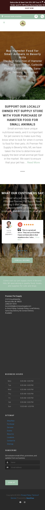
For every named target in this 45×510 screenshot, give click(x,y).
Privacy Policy (26, 495)
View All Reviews (22, 260)
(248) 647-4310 (11, 304)
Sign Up (11, 482)
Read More (33, 162)
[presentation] (17, 473)
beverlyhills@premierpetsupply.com (18, 306)
